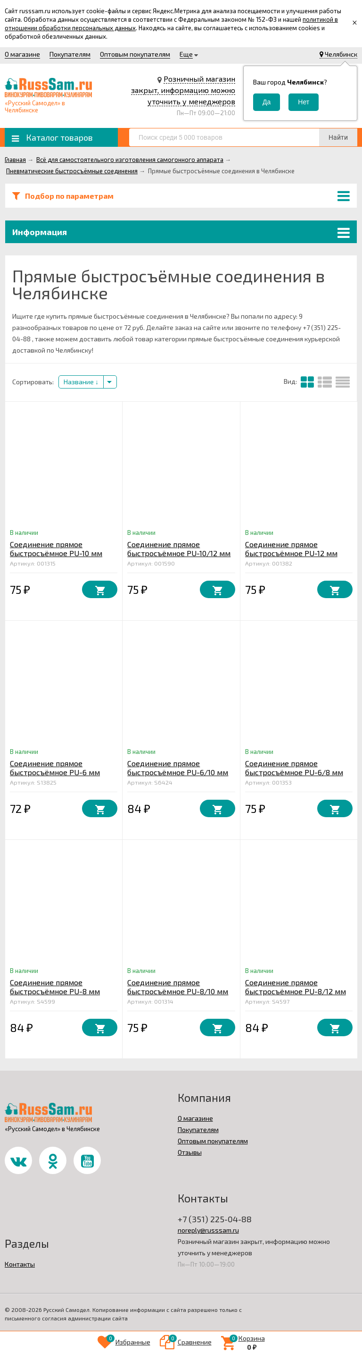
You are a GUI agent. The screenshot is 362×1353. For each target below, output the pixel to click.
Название (81, 382)
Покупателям (69, 54)
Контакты (20, 1264)
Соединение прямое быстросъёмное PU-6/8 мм (294, 768)
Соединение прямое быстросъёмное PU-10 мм (56, 549)
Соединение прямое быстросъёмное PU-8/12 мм (295, 987)
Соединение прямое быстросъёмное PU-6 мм (55, 768)
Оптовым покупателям (135, 54)
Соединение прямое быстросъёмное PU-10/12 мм (178, 549)
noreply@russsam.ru (208, 1230)
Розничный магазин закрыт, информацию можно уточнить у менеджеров (183, 90)
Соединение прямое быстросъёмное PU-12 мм (291, 549)
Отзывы (190, 1152)
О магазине (22, 54)
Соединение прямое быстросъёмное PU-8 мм (55, 987)
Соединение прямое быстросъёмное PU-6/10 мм (177, 768)
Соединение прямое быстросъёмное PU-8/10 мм (177, 987)
